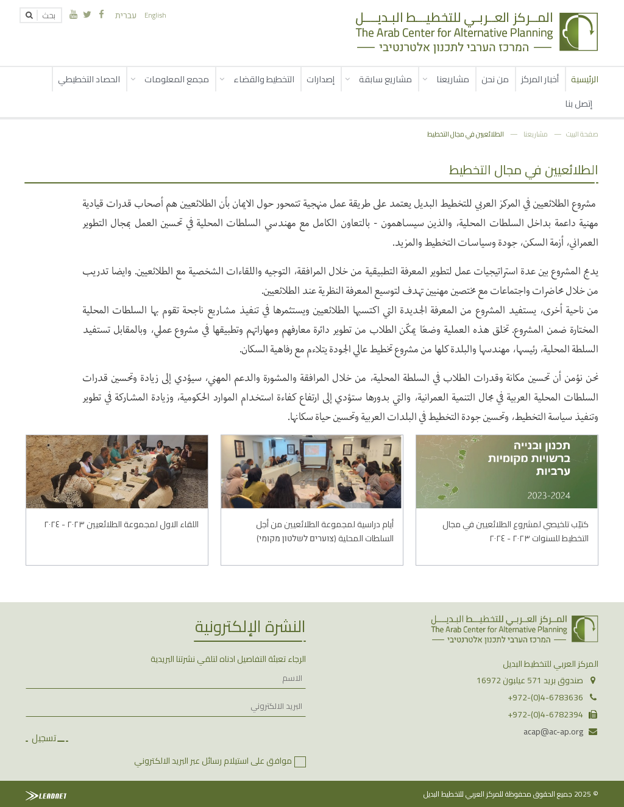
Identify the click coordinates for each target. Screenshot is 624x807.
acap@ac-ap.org (553, 731)
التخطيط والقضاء (263, 79)
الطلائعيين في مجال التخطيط (465, 133)
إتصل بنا (578, 103)
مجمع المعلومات (176, 79)
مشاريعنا (452, 79)
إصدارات (321, 79)
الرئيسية (584, 79)
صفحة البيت (582, 133)
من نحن (495, 79)
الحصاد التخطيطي (89, 79)
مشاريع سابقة (385, 79)
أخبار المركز (540, 79)
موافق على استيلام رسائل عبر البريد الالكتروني (213, 761)
